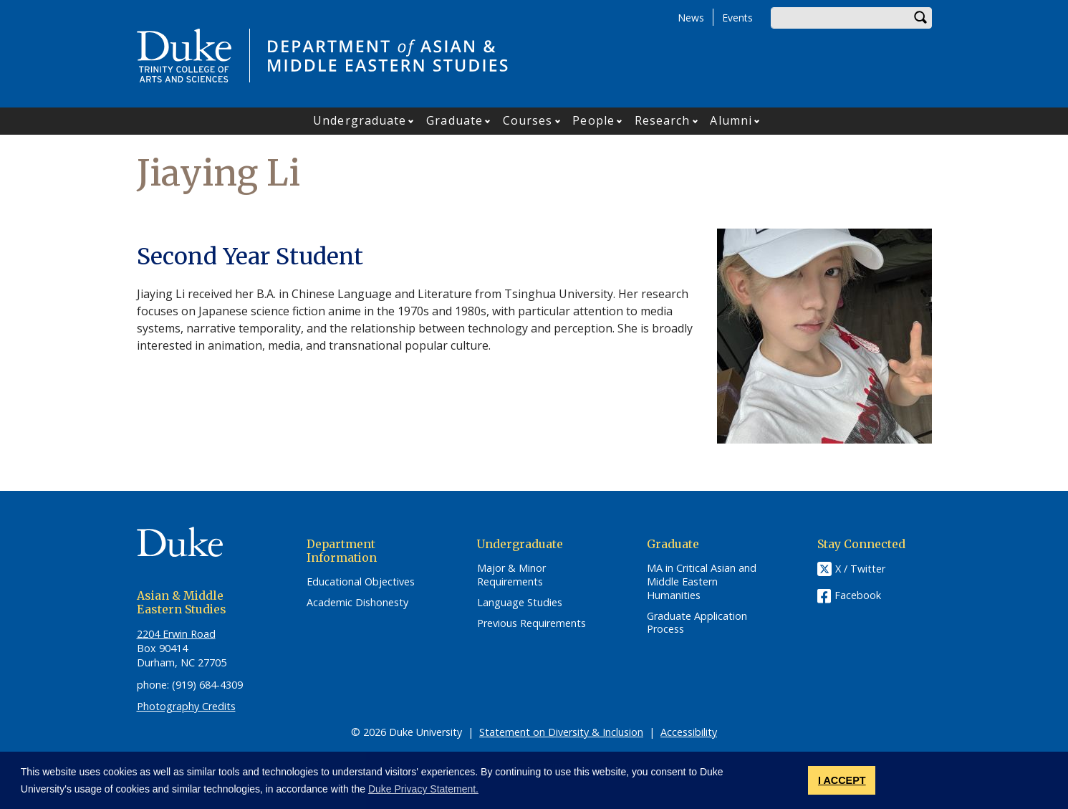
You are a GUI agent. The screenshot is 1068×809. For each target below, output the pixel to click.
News (691, 17)
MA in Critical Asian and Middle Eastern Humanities (701, 581)
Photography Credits (186, 706)
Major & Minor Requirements (511, 575)
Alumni (731, 120)
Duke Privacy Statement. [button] (423, 789)
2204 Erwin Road (176, 634)
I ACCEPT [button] (842, 780)
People (593, 120)
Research (663, 120)
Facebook (857, 595)
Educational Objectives (361, 581)
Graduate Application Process (697, 623)
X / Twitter (860, 569)
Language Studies (519, 602)
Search (921, 18)
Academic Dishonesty (357, 602)
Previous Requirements (531, 623)
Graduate (454, 120)
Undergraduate (359, 120)
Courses (528, 120)
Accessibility (688, 732)
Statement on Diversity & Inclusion (561, 732)
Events (737, 17)
